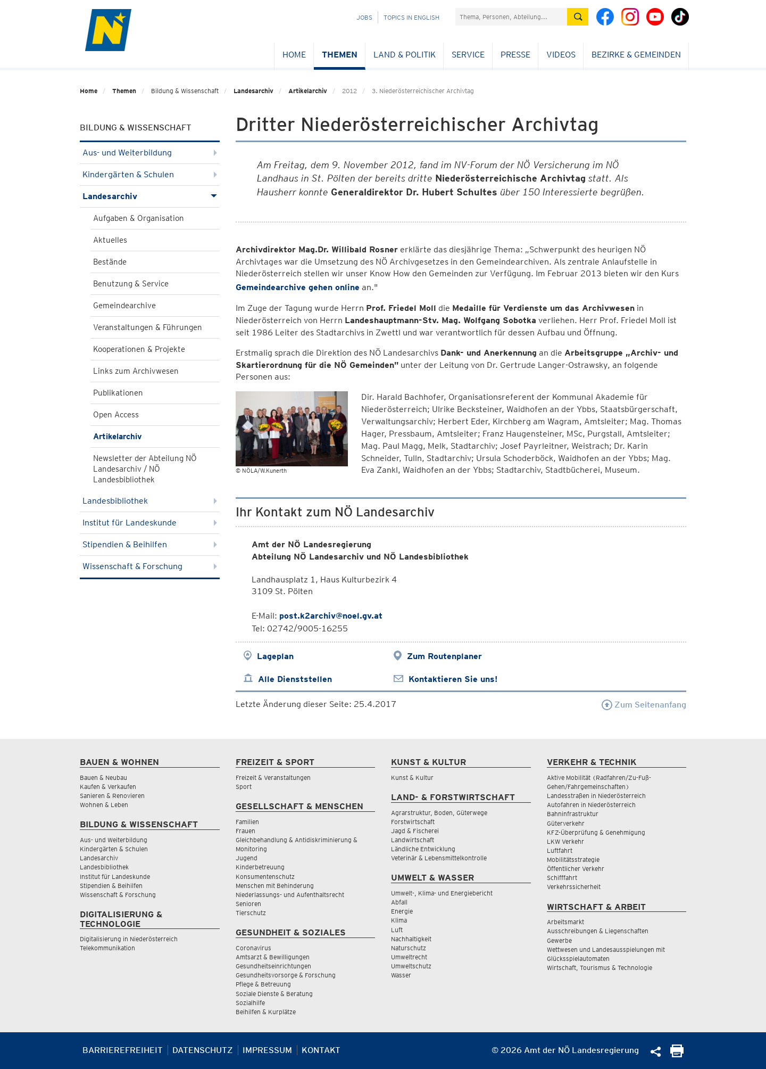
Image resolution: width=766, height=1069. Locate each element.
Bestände (110, 262)
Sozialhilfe (250, 1003)
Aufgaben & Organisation (138, 218)
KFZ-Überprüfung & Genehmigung (596, 832)
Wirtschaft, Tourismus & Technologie (599, 968)
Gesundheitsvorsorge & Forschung (286, 975)
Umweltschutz (411, 966)
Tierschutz (251, 913)
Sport (244, 787)
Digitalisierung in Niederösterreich (129, 939)
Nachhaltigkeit (411, 939)
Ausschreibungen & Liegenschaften (597, 931)
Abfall (399, 902)
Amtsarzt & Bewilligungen (273, 957)
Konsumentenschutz (265, 877)
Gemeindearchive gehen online (298, 287)
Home (294, 55)
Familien (247, 822)
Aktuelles (110, 240)
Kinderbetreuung (260, 867)
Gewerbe (559, 940)
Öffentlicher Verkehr (575, 869)
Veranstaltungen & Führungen (147, 327)
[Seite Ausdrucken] (677, 1054)
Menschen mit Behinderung (275, 886)
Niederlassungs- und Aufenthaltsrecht (290, 895)
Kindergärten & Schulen (149, 174)
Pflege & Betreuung (263, 984)
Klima (399, 920)
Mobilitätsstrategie (573, 860)
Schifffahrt (562, 878)
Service (468, 55)
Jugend (246, 858)
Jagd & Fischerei (415, 831)
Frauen (245, 831)
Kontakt (321, 1050)
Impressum (267, 1050)
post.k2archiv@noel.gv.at (330, 616)
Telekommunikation (107, 948)
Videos (561, 55)
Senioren (248, 904)
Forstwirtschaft (413, 822)
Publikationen (118, 393)
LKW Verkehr (565, 841)
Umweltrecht (409, 957)
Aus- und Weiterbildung (149, 152)
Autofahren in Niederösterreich (591, 805)
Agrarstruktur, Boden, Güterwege (439, 813)
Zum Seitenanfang (644, 705)
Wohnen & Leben (104, 805)
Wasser (401, 975)
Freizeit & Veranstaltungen (273, 778)
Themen (339, 55)
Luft (397, 930)
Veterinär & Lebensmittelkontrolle (439, 858)
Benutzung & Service (131, 284)
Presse (515, 55)
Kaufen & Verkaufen (108, 787)
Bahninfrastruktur (572, 814)
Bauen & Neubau (103, 778)
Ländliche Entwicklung (423, 849)
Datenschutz (202, 1050)
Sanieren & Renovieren (112, 796)
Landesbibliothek (149, 501)
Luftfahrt (559, 850)
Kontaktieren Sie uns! (453, 679)
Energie (402, 911)
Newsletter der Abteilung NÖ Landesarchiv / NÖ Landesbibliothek (145, 469)
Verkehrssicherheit (574, 887)
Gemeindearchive (124, 305)
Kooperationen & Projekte (139, 349)
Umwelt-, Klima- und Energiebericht (442, 893)
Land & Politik (404, 55)
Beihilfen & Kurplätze (266, 1012)
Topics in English (411, 17)
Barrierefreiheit (122, 1050)
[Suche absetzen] (577, 17)
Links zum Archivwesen (136, 371)
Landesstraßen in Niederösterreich (596, 796)
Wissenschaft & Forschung (149, 566)
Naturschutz (408, 948)
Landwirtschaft (412, 840)
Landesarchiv (253, 91)
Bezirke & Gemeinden (636, 55)
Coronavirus (253, 948)
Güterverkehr (566, 823)
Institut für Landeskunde (149, 522)
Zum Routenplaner (444, 656)
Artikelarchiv (307, 91)
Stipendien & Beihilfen (149, 544)
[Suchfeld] (511, 17)
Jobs (364, 17)
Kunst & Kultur (412, 778)
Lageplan (275, 656)
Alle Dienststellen (295, 679)
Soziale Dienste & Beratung (274, 994)
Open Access (116, 415)
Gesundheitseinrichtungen (273, 966)
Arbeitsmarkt (565, 922)
